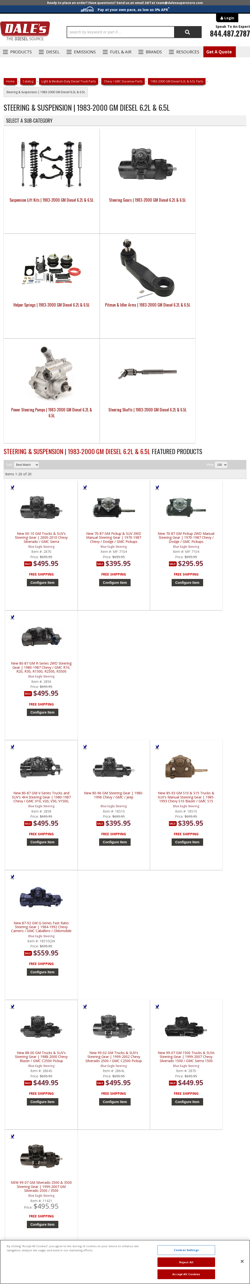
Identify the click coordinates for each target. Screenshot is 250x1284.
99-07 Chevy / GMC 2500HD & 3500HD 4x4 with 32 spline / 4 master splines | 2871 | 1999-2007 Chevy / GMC (217, 964)
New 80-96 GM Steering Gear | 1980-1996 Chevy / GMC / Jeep (96, 567)
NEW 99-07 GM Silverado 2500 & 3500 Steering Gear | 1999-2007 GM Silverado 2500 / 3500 (217, 701)
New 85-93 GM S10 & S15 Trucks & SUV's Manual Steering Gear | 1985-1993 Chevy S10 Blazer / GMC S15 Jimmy (157, 569)
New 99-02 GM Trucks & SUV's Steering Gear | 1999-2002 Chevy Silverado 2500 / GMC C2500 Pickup (96, 701)
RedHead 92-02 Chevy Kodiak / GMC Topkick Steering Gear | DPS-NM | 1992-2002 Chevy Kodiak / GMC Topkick (96, 964)
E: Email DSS (17, 1126)
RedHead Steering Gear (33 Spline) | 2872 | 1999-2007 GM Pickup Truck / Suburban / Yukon (217, 832)
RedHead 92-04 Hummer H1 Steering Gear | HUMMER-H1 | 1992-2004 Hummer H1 (156, 964)
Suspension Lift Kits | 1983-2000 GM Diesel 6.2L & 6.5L (34, 207)
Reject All (186, 1262)
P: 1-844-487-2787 (23, 1111)
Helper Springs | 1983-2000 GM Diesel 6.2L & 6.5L (155, 207)
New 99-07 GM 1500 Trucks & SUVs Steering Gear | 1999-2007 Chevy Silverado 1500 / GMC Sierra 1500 (157, 701)
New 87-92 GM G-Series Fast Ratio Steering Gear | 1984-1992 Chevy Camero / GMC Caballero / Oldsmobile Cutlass (217, 569)
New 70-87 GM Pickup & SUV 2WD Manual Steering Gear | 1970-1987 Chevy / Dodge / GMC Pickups (96, 437)
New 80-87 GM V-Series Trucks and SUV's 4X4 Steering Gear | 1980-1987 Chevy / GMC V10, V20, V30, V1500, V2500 (35, 569)
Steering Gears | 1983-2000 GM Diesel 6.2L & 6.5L (94, 207)
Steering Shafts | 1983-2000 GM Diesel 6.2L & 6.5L (95, 312)
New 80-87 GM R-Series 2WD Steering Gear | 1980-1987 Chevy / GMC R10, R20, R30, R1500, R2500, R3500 (217, 437)
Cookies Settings (186, 1250)
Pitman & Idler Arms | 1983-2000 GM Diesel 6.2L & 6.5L (216, 207)
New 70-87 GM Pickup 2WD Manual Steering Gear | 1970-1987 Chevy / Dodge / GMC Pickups (156, 437)
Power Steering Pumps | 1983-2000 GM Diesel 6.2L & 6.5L (34, 312)
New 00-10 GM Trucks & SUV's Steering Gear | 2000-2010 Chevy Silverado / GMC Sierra (35, 437)
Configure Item (37, 482)
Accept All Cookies (186, 1274)
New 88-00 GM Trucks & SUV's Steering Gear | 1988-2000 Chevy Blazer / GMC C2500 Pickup (35, 701)
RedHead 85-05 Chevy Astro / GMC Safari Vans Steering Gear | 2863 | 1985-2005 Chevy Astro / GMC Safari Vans (35, 964)
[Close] (242, 1261)
